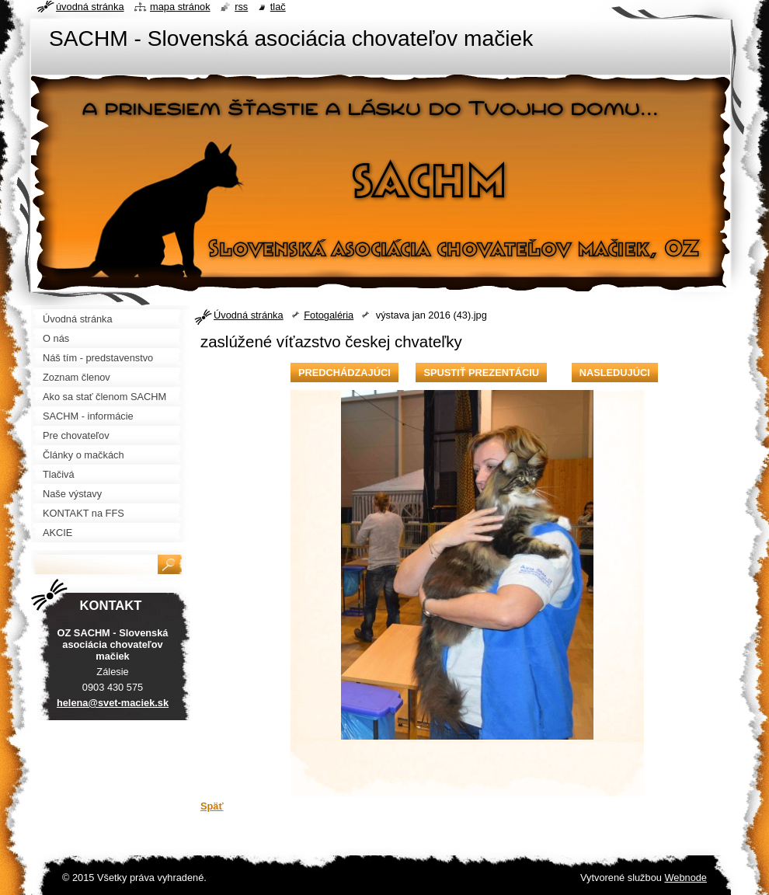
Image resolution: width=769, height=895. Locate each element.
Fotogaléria (328, 315)
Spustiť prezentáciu (481, 372)
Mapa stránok (180, 6)
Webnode (685, 877)
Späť (212, 806)
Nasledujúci (614, 372)
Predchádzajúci (344, 372)
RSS (241, 6)
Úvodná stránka (249, 315)
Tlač (278, 6)
